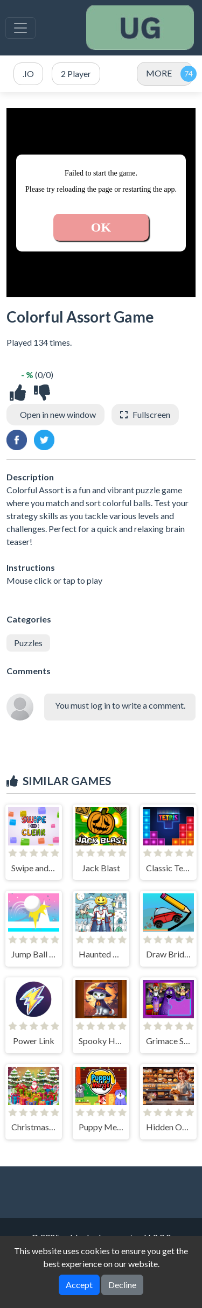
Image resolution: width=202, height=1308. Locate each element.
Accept (79, 1284)
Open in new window (58, 414)
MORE (159, 73)
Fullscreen (151, 414)
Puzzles (28, 643)
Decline (122, 1284)
